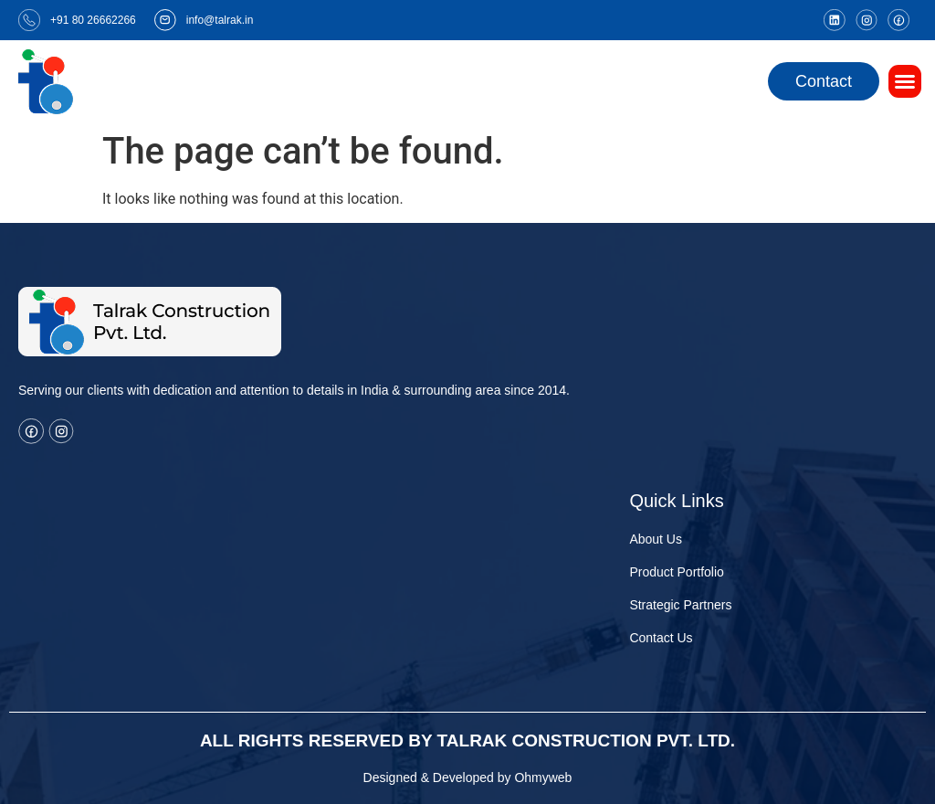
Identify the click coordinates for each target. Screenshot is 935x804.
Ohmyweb (543, 777)
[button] (904, 81)
